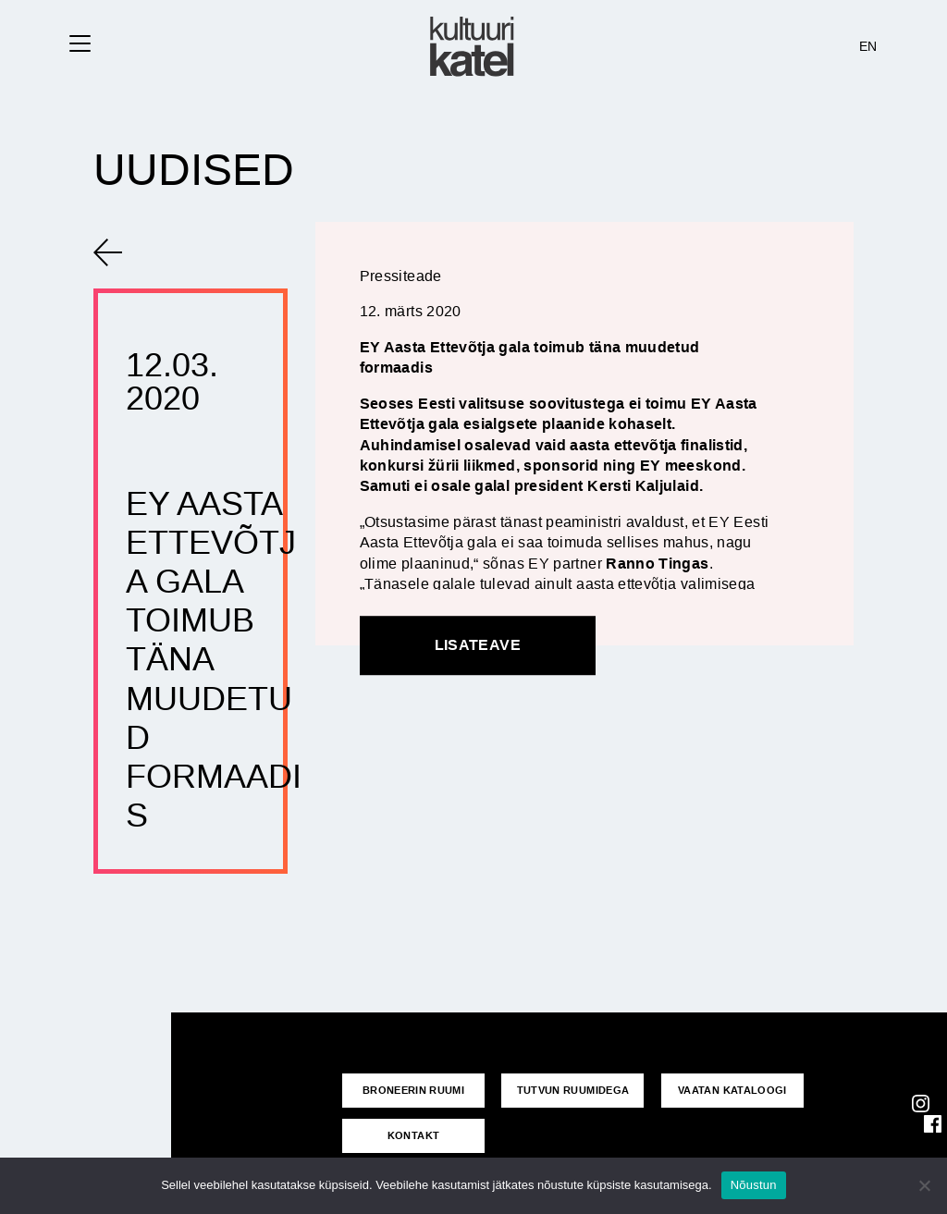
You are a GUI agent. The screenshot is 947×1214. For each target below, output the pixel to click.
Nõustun (754, 1185)
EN (868, 46)
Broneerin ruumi (413, 1090)
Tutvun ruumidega (573, 1090)
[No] (924, 1185)
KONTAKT (413, 1135)
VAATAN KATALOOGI (732, 1090)
